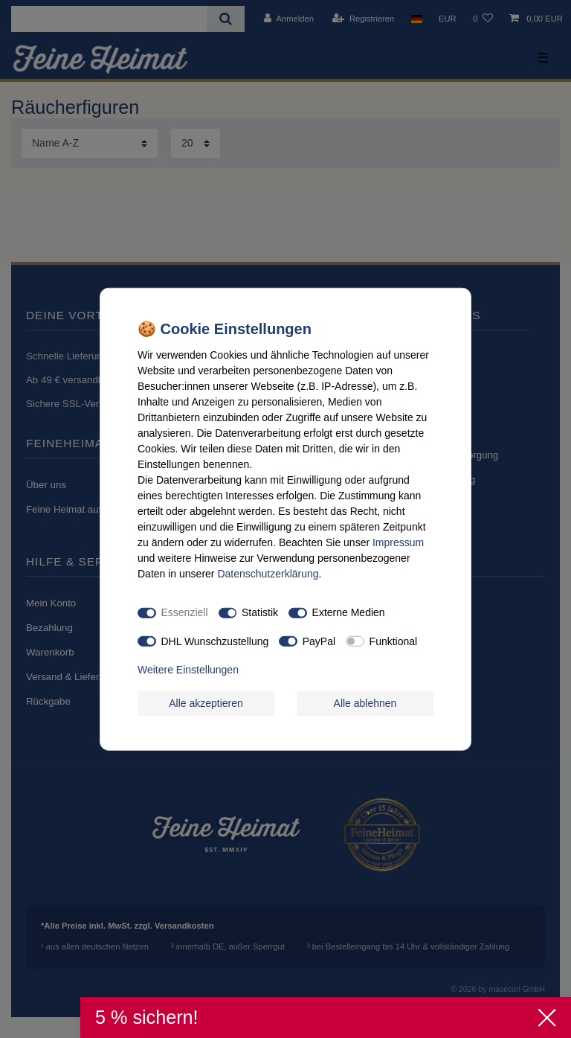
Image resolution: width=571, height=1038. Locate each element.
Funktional (394, 641)
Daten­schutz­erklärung (267, 573)
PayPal (319, 641)
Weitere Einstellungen (188, 670)
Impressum (398, 542)
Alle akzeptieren (206, 702)
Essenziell (184, 612)
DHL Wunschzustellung (215, 641)
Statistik (260, 612)
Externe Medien (348, 612)
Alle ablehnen (365, 702)
